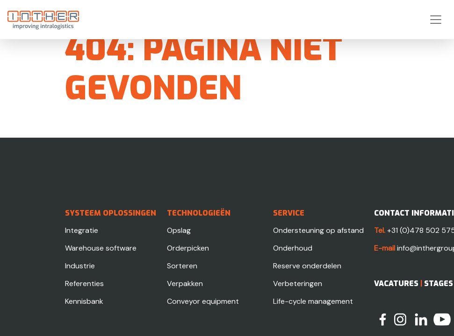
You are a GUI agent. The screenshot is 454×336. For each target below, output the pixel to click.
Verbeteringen (297, 283)
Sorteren (182, 266)
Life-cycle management (313, 301)
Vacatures (396, 283)
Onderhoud (292, 248)
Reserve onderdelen (307, 266)
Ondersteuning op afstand (318, 230)
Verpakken (185, 283)
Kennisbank (84, 301)
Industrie (80, 266)
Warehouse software (101, 248)
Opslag (179, 230)
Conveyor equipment (203, 301)
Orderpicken (188, 248)
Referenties (84, 283)
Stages (438, 283)
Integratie (81, 230)
